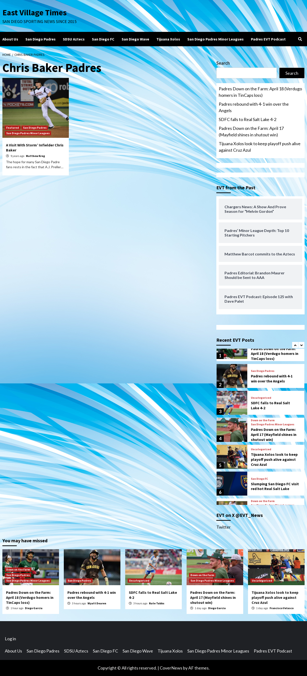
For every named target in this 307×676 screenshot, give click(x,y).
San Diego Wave (135, 39)
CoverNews (171, 667)
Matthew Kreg (35, 156)
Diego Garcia (33, 608)
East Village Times (35, 12)
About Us (10, 39)
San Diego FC (103, 39)
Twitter (223, 527)
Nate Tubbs (156, 603)
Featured (12, 127)
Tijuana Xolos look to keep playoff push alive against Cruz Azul (260, 147)
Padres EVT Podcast (268, 39)
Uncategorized (261, 397)
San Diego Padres (40, 39)
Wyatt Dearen (97, 603)
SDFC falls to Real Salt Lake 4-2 (247, 119)
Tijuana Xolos (168, 39)
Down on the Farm (263, 420)
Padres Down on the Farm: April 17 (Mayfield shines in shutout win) (251, 131)
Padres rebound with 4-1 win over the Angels (254, 107)
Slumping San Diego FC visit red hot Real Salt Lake (275, 486)
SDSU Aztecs (74, 39)
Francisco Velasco (282, 608)
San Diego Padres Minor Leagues (215, 39)
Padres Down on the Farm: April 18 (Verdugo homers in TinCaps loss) (260, 92)
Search (223, 63)
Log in (10, 638)
